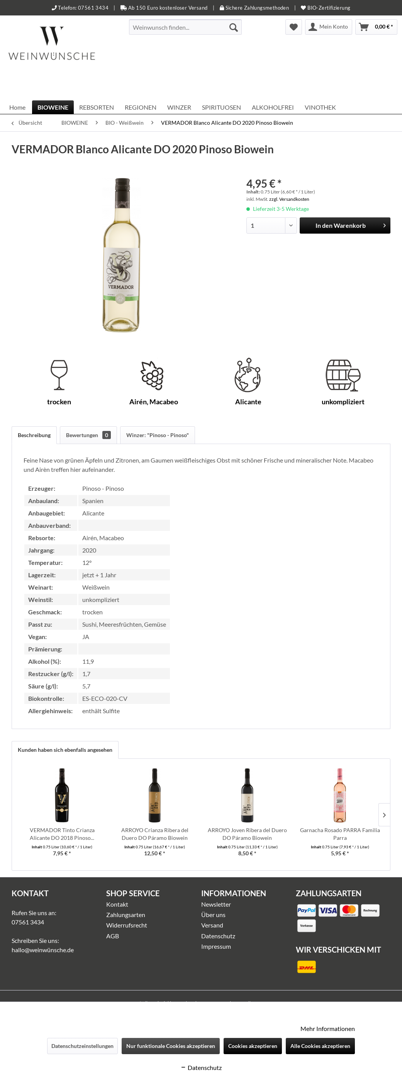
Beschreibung (34, 435)
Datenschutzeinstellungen (82, 1046)
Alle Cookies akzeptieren (320, 1046)
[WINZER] (179, 107)
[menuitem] (185, 27)
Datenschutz (218, 935)
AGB (112, 935)
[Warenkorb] (376, 27)
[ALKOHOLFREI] (272, 107)
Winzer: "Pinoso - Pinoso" (157, 435)
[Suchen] (234, 27)
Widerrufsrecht (126, 925)
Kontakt (117, 904)
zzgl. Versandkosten (289, 199)
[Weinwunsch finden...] (185, 27)
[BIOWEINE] (53, 107)
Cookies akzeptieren (252, 1046)
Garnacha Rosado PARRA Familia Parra (340, 834)
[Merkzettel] (293, 27)
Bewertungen (88, 435)
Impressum (216, 946)
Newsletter (216, 904)
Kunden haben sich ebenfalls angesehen (65, 749)
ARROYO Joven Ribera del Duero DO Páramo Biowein (247, 834)
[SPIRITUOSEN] (221, 107)
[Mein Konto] (328, 27)
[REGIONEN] (140, 107)
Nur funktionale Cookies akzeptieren (170, 1046)
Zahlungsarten (125, 914)
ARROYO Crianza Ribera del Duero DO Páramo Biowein (154, 834)
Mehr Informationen (327, 1028)
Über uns (213, 914)
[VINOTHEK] (320, 107)
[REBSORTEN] (96, 107)
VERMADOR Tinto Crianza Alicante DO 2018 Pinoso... (62, 834)
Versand (212, 925)
